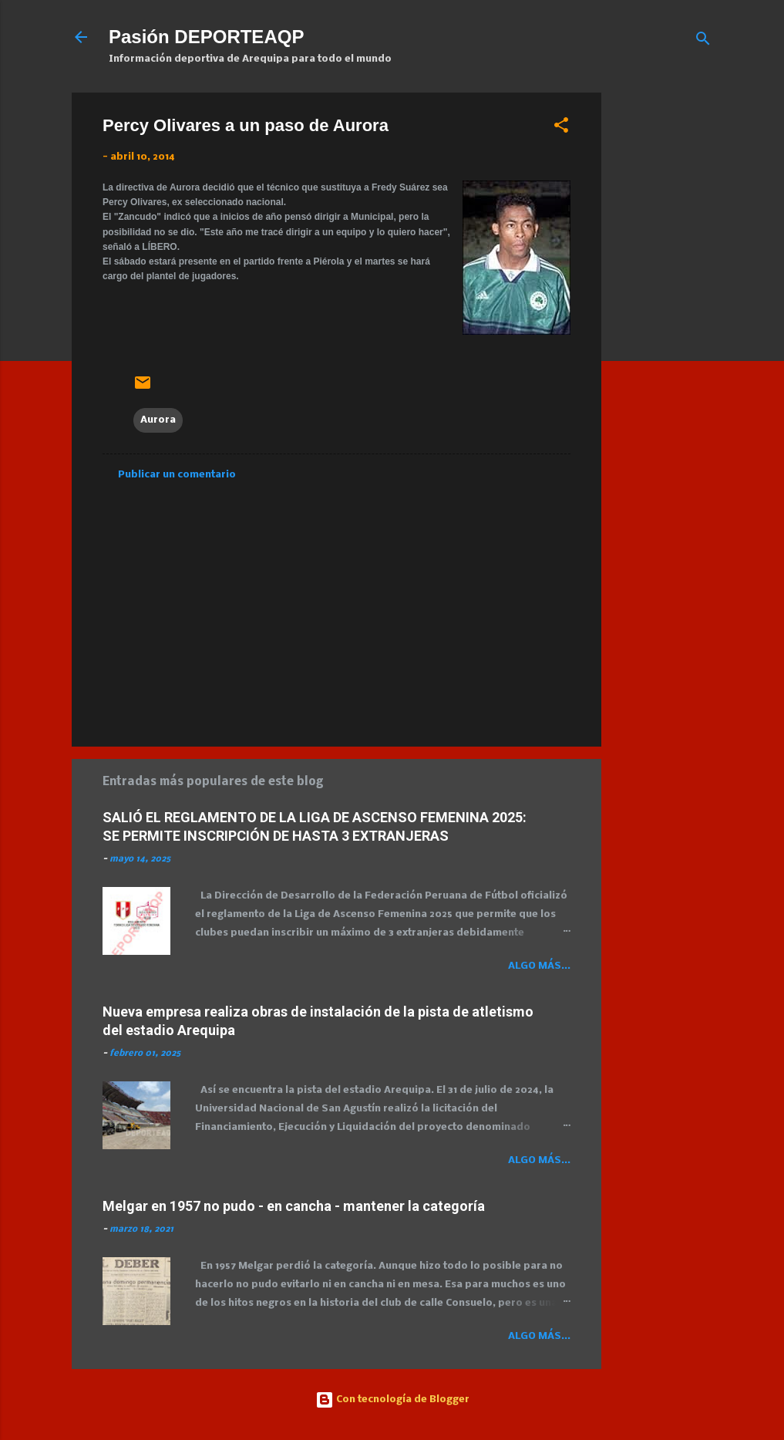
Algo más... (539, 966)
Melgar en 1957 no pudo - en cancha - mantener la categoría (294, 1206)
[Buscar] (703, 42)
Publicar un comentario (177, 475)
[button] (561, 128)
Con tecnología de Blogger (392, 1399)
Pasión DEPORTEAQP (206, 36)
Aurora (158, 420)
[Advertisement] (699, 324)
